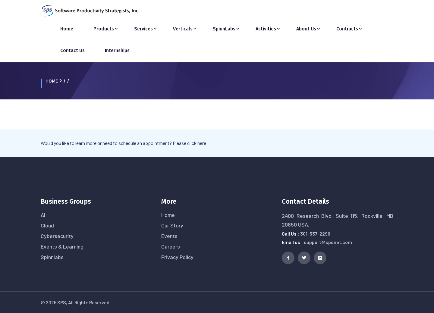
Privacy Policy (177, 257)
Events (169, 236)
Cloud (47, 225)
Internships (117, 50)
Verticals (183, 29)
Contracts (347, 29)
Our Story (172, 225)
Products (103, 29)
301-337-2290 (315, 233)
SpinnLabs (224, 29)
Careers (170, 246)
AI (43, 214)
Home (66, 29)
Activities (266, 29)
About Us (306, 29)
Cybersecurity (57, 236)
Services (143, 29)
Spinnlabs (52, 257)
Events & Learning (62, 246)
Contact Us (72, 50)
